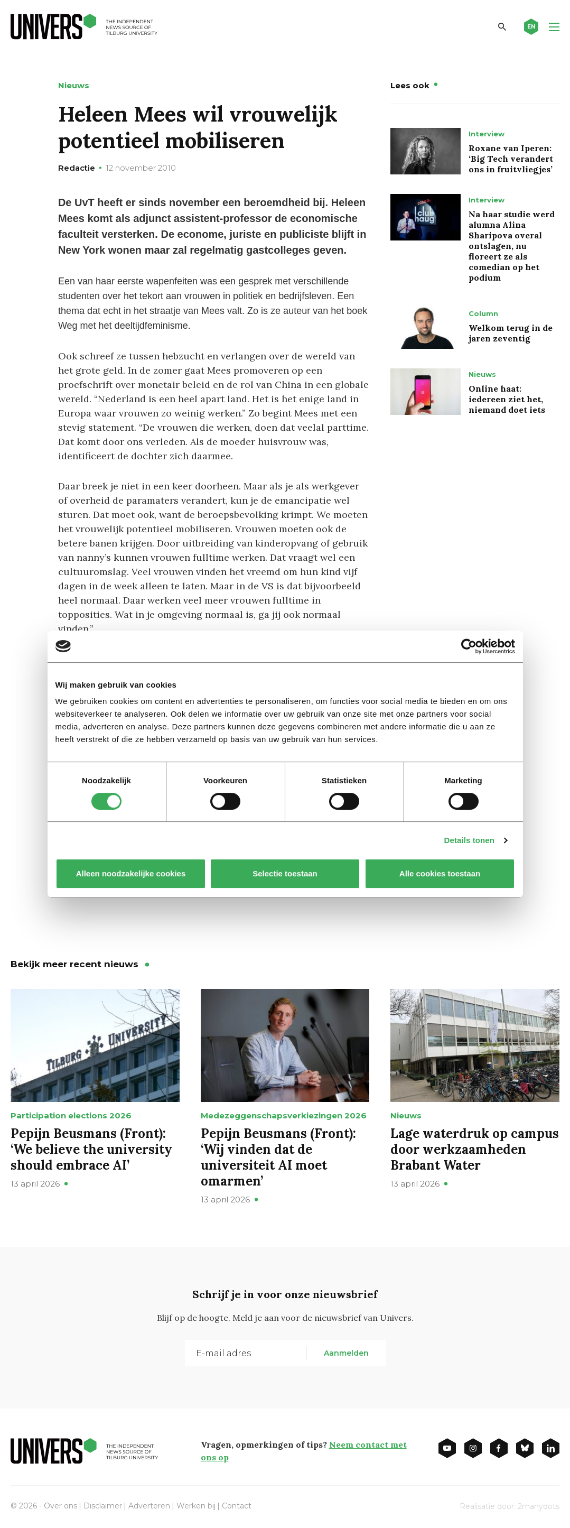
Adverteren (149, 1506)
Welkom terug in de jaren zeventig (511, 333)
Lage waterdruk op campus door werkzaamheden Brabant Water (474, 1149)
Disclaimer (102, 1506)
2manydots (538, 1506)
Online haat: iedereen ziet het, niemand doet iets (507, 399)
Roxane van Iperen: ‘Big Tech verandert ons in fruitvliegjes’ (511, 158)
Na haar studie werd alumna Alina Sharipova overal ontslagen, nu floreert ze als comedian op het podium (512, 246)
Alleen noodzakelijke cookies (130, 873)
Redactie (76, 168)
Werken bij (196, 1506)
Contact (236, 1506)
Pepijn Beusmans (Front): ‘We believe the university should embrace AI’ (91, 1149)
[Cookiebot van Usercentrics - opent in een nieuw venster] (469, 646)
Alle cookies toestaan (439, 873)
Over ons (60, 1506)
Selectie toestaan (285, 873)
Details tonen (469, 840)
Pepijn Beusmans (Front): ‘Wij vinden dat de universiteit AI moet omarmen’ (280, 1157)
